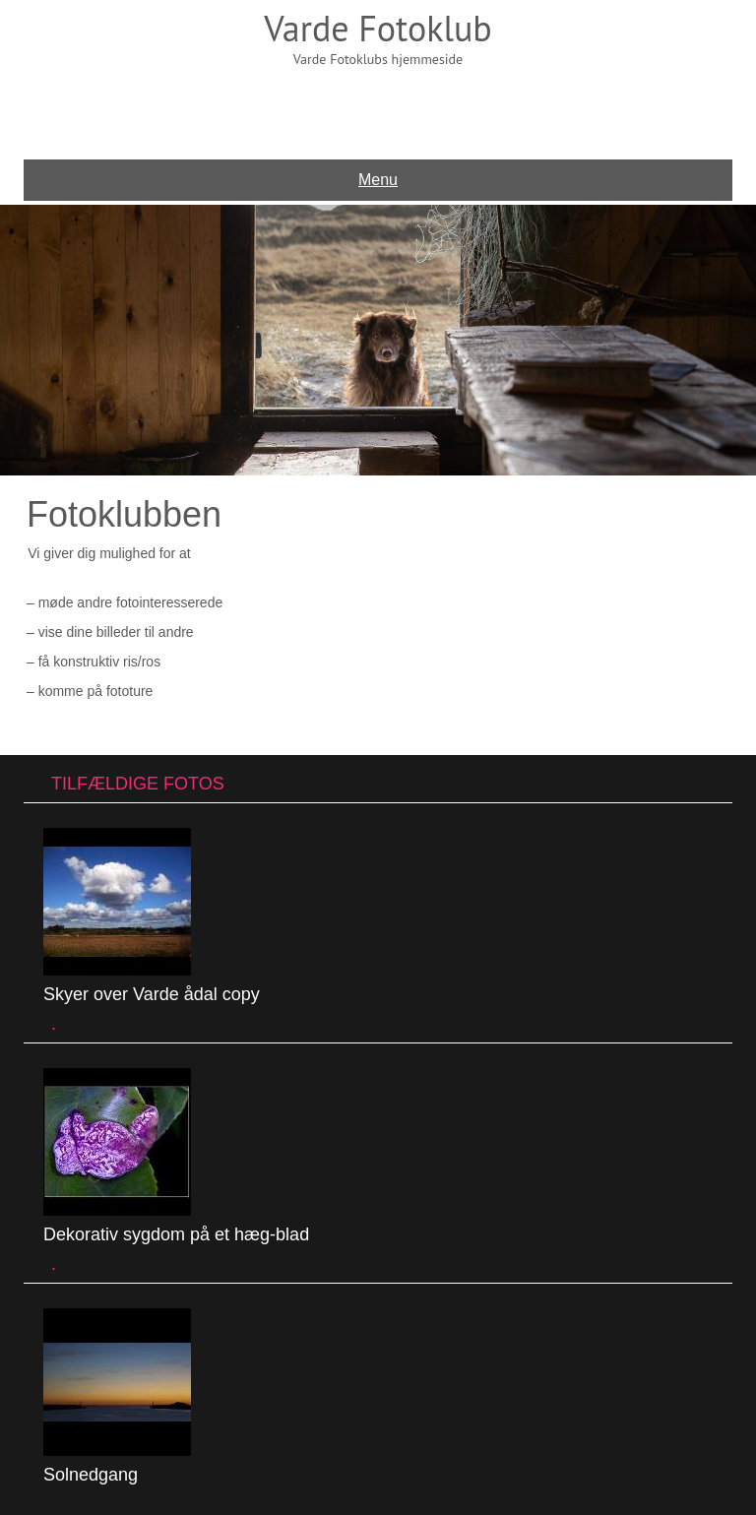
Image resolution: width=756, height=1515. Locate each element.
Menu (378, 179)
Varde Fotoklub (378, 28)
